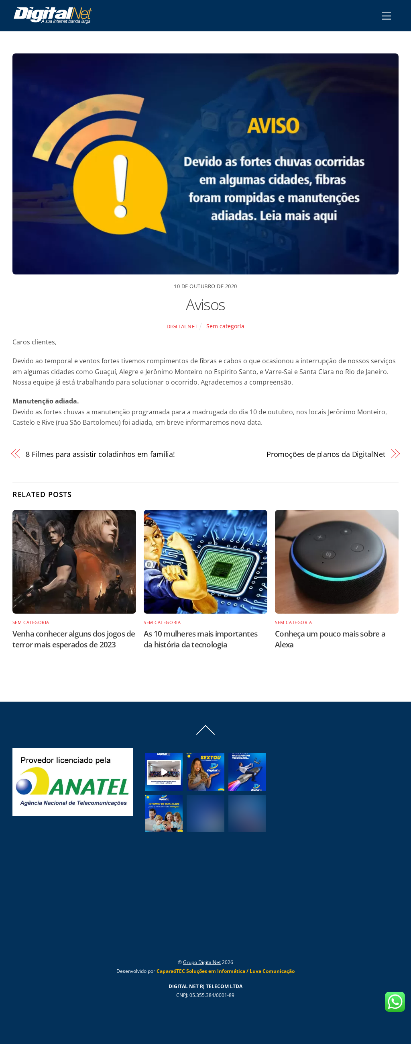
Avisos (205, 304)
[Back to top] (205, 734)
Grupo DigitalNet (202, 962)
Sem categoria (225, 326)
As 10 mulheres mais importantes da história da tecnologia (200, 639)
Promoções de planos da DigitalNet (326, 454)
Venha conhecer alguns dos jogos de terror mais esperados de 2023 (73, 639)
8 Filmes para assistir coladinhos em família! (100, 454)
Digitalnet (182, 326)
